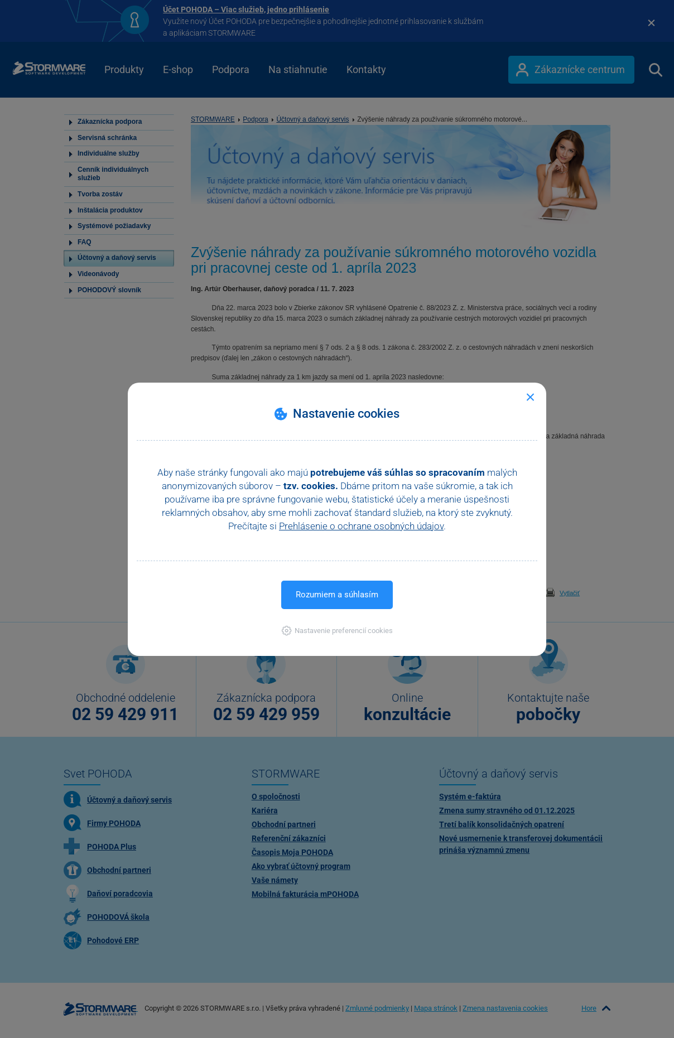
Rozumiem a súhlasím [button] (337, 595)
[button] (337, 630)
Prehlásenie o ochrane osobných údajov (361, 526)
